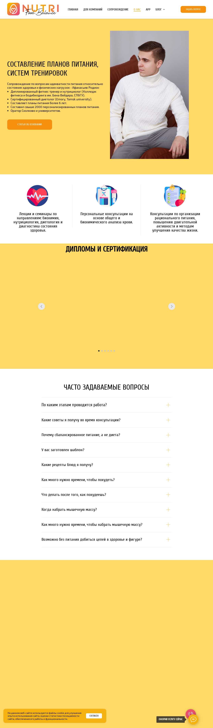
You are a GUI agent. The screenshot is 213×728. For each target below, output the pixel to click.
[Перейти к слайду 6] (114, 351)
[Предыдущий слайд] (41, 306)
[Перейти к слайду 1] (99, 351)
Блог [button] (159, 9)
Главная (73, 9)
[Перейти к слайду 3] (105, 351)
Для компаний (92, 9)
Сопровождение (118, 9)
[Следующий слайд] (171, 306)
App (148, 9)
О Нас (137, 9)
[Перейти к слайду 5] (111, 351)
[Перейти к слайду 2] (102, 351)
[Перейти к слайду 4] (108, 351)
